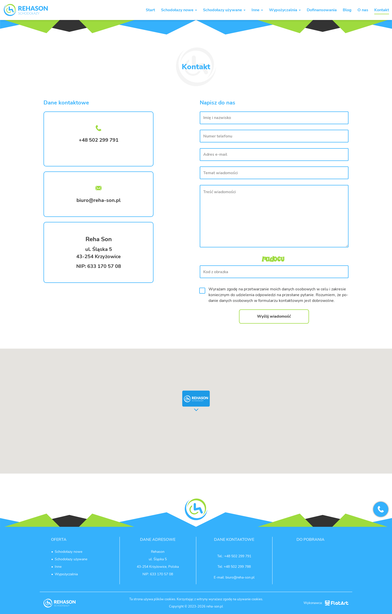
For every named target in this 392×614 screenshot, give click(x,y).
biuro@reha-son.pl (98, 200)
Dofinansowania (322, 10)
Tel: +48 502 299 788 (234, 566)
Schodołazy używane (224, 10)
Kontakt (381, 10)
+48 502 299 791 (237, 556)
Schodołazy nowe (179, 10)
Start (150, 10)
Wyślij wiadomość (274, 316)
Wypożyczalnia (285, 10)
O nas (363, 10)
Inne (257, 10)
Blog (347, 10)
